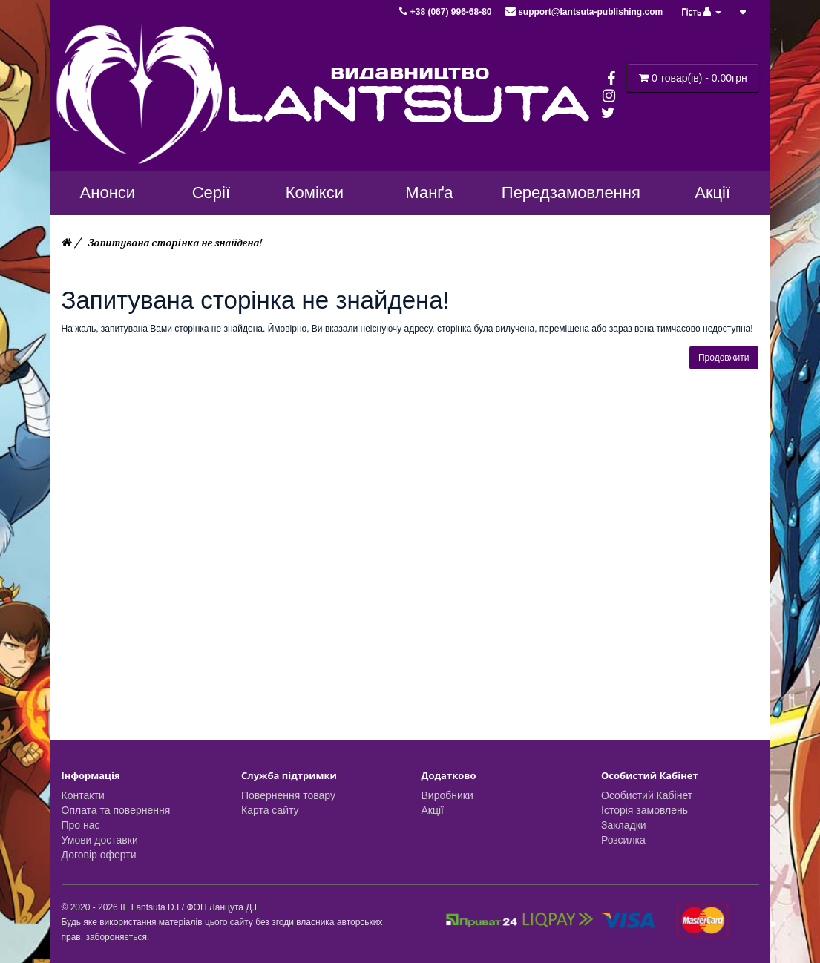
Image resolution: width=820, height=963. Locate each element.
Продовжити (724, 357)
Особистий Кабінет (646, 795)
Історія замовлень (644, 810)
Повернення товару (288, 795)
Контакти (83, 795)
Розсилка (623, 840)
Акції (433, 810)
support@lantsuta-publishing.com (584, 12)
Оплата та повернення (116, 810)
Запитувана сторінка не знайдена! (175, 243)
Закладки (623, 825)
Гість (701, 12)
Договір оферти (99, 855)
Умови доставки (100, 840)
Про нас (81, 825)
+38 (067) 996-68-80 (446, 12)
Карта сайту (270, 810)
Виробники (447, 795)
